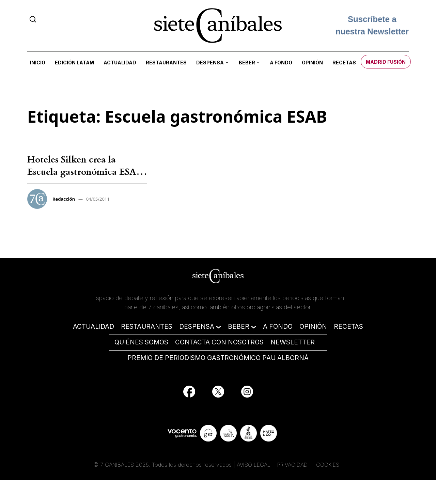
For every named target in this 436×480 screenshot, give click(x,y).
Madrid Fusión (386, 62)
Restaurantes (166, 62)
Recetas (344, 62)
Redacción (63, 199)
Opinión (312, 62)
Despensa (210, 62)
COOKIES (327, 464)
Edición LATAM (74, 62)
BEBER (238, 326)
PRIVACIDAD (293, 464)
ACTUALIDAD (93, 326)
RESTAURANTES (146, 326)
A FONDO (278, 326)
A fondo (281, 62)
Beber (247, 62)
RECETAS (348, 326)
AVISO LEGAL (253, 464)
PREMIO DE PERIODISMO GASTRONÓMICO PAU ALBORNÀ (218, 358)
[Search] (32, 19)
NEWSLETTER (292, 342)
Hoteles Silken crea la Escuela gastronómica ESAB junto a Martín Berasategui (85, 172)
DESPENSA (196, 326)
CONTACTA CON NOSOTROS (219, 342)
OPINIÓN (313, 326)
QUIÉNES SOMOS (141, 342)
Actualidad (120, 62)
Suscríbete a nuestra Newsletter (372, 25)
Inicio (37, 62)
